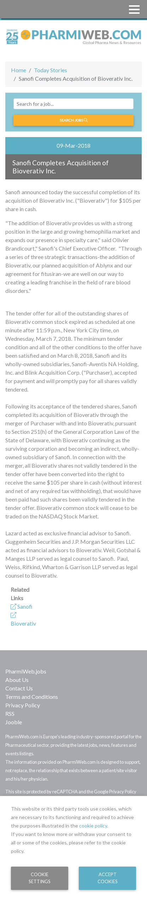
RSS (9, 713)
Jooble (13, 722)
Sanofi (22, 606)
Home (18, 70)
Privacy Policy (22, 705)
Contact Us (19, 688)
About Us (17, 679)
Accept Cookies (108, 878)
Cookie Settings (40, 878)
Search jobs (74, 120)
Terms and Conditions (31, 696)
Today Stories (50, 70)
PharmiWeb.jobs (25, 671)
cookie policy (93, 826)
